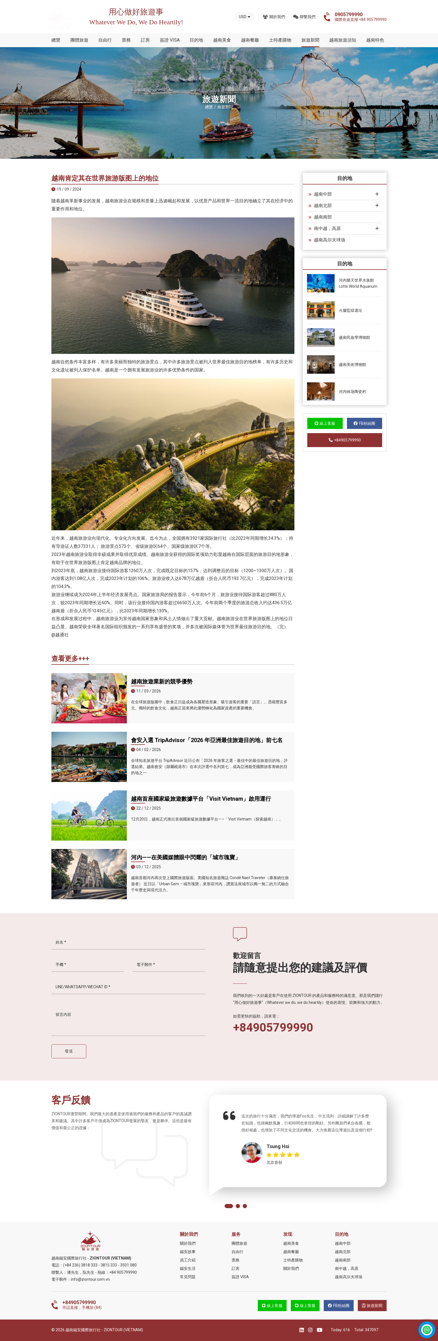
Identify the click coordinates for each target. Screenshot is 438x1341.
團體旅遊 (79, 40)
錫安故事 (188, 1251)
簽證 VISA (170, 40)
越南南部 (320, 217)
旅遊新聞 (310, 40)
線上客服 (325, 423)
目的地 (196, 40)
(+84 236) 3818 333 (80, 1265)
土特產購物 (280, 40)
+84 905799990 (123, 1272)
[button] (229, 1206)
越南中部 (320, 194)
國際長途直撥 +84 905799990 (361, 16)
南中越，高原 (324, 228)
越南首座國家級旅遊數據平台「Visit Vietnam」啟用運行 (201, 798)
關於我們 (274, 17)
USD (244, 17)
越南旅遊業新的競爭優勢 (161, 681)
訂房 (145, 40)
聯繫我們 (304, 17)
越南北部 (320, 205)
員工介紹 (188, 1260)
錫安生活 (188, 1268)
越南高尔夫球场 (326, 240)
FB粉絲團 (364, 423)
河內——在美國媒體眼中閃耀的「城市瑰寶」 (186, 857)
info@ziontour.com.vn (90, 1279)
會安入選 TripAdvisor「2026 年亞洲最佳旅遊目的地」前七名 (207, 740)
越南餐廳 (250, 40)
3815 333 (109, 1265)
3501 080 (128, 1265)
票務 (126, 40)
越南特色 (375, 40)
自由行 (105, 40)
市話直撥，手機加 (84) (82, 1304)
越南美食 (222, 40)
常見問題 (188, 1277)
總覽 (55, 40)
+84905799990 (345, 440)
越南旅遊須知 (342, 40)
